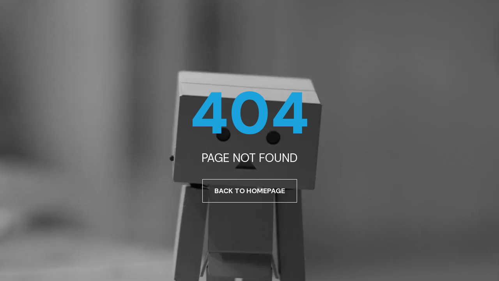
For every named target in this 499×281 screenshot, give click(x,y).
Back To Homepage (249, 191)
